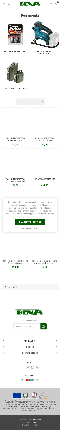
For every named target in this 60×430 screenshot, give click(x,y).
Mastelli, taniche (15, 88)
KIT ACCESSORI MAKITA (44, 179)
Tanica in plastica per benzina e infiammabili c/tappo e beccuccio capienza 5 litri (44, 263)
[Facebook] (23, 367)
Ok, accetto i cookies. (30, 222)
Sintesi (34, 422)
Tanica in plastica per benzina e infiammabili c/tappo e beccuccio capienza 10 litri (15, 263)
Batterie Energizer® (15, 51)
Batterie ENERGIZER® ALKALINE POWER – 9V (15, 180)
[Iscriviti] (26, 326)
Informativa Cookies (30, 228)
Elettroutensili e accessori (44, 52)
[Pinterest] (28, 367)
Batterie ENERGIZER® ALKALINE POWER (15, 139)
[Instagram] (32, 367)
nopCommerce (35, 420)
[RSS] (37, 367)
